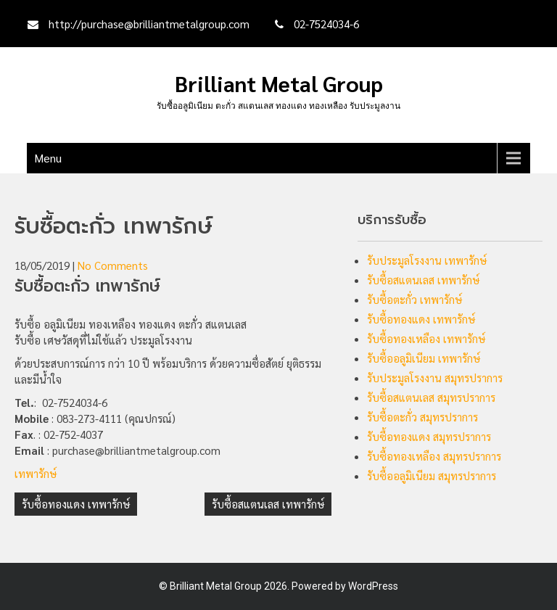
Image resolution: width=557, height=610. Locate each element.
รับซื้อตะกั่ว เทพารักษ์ (414, 299)
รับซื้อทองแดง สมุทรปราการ (429, 436)
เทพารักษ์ (36, 473)
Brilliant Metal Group (279, 83)
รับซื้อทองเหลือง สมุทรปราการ (434, 456)
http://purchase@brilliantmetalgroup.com (149, 23)
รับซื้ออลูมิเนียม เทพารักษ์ (423, 358)
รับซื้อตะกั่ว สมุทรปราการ (422, 417)
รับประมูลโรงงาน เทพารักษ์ (427, 260)
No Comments (113, 265)
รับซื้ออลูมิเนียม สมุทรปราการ (431, 475)
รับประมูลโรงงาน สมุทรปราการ (435, 377)
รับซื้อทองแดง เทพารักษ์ (76, 504)
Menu (48, 157)
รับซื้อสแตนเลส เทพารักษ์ (268, 504)
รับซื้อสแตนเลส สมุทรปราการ (431, 397)
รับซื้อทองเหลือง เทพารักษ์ (426, 338)
